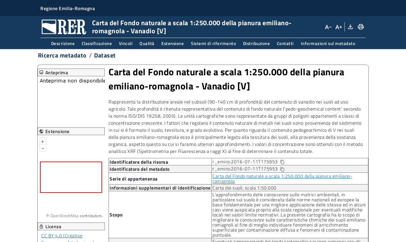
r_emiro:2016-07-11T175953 (253, 162)
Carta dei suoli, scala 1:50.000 (244, 187)
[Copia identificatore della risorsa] (282, 162)
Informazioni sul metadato (328, 43)
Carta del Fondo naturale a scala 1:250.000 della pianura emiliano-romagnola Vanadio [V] (226, 79)
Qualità (147, 43)
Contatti (285, 43)
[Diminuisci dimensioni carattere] (328, 27)
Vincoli (126, 43)
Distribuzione (256, 43)
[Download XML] (349, 27)
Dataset (105, 55)
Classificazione (97, 43)
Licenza (50, 226)
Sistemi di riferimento (213, 43)
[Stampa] (360, 27)
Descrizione (63, 43)
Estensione (172, 43)
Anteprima (53, 72)
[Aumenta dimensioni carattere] (338, 27)
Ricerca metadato (62, 55)
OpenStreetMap (64, 215)
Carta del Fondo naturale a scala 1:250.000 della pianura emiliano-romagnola (282, 178)
